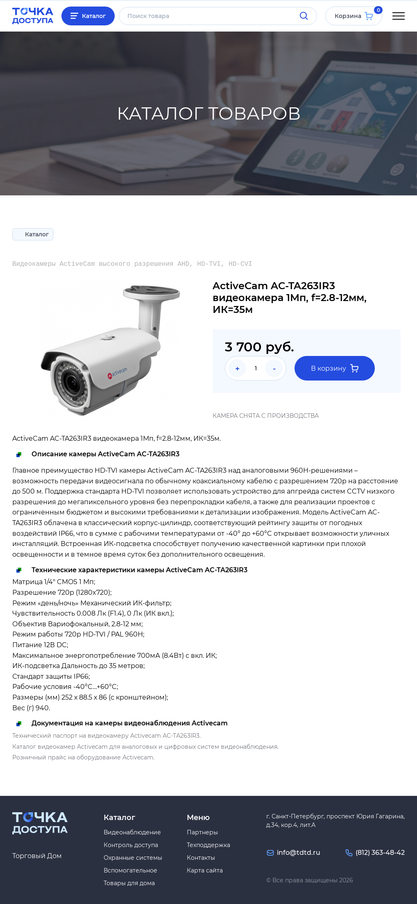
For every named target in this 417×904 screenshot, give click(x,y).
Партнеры (202, 832)
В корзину (334, 368)
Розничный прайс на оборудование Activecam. (83, 757)
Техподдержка (208, 845)
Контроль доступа (131, 845)
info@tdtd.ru (298, 852)
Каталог (94, 16)
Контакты (201, 857)
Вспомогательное (130, 870)
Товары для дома (129, 883)
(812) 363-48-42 (380, 852)
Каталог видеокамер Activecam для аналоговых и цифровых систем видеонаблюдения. (145, 746)
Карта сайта (205, 870)
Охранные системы (133, 857)
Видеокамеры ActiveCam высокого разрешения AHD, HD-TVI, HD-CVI (132, 264)
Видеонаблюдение (132, 832)
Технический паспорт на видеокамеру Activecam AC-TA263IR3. (106, 735)
